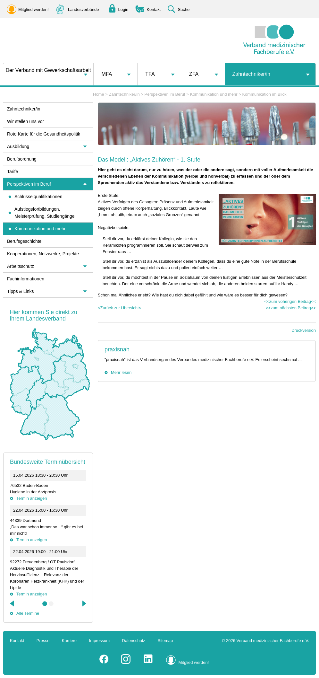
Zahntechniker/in (251, 74)
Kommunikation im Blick (264, 94)
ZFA (193, 74)
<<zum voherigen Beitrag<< (290, 301)
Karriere (69, 640)
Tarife (12, 171)
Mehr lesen (121, 372)
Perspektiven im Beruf (164, 94)
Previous (12, 603)
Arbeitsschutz (20, 266)
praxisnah (117, 349)
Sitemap (165, 640)
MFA (107, 74)
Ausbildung (18, 146)
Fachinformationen (25, 278)
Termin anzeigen (31, 498)
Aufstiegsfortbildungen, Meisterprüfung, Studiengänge (44, 213)
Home (98, 94)
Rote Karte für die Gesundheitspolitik (43, 133)
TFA (150, 74)
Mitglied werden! (194, 662)
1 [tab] (45, 604)
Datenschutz (133, 640)
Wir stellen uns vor (25, 121)
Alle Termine (27, 613)
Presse (43, 640)
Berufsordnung (22, 159)
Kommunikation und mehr (213, 94)
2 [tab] (51, 604)
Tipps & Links (20, 291)
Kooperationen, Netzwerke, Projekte (43, 253)
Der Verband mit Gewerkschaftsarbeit (48, 70)
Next (83, 603)
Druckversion (303, 330)
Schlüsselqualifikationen (38, 196)
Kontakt (17, 640)
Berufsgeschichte (24, 241)
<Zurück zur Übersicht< (119, 307)
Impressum (99, 640)
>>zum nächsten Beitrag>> (291, 307)
